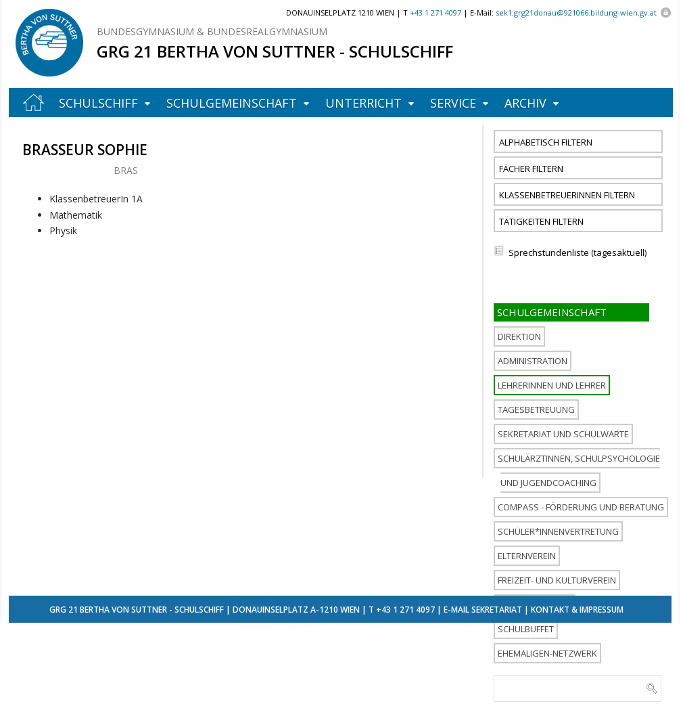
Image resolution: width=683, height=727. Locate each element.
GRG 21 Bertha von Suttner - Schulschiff (275, 51)
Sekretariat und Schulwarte (563, 434)
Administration (532, 361)
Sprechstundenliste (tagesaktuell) (577, 252)
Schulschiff (98, 103)
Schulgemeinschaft (231, 103)
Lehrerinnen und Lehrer (552, 385)
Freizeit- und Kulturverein (557, 580)
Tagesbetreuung (536, 409)
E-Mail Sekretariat (483, 609)
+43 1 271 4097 (405, 609)
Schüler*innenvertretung (558, 531)
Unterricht (363, 103)
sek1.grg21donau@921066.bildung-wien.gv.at (576, 12)
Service (453, 103)
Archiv (525, 103)
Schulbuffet (526, 629)
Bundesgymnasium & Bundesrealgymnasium (212, 31)
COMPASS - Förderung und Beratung (581, 507)
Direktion (519, 336)
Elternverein (527, 556)
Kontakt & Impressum (577, 609)
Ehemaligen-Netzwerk (547, 653)
